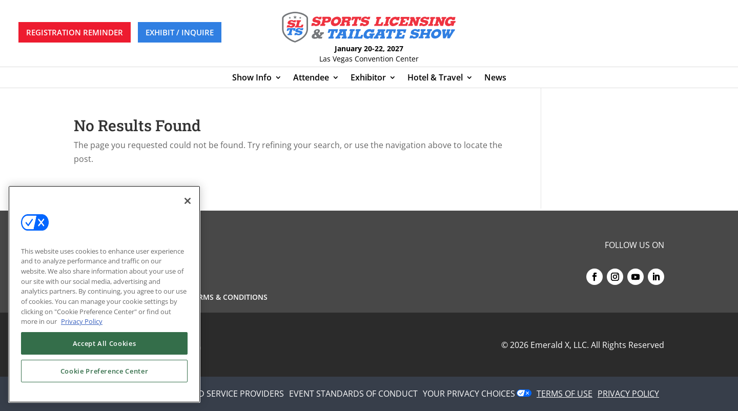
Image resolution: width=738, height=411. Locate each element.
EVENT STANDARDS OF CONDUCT (353, 393)
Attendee (311, 78)
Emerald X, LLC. (559, 345)
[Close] (187, 201)
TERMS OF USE (564, 393)
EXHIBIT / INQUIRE (180, 32)
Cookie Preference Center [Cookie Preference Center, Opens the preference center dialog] (104, 371)
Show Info (252, 78)
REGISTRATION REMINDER (74, 32)
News (495, 78)
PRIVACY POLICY (628, 393)
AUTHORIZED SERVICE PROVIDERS (219, 393)
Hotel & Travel (435, 78)
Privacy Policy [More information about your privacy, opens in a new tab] (81, 321)
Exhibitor (368, 78)
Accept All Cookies (104, 343)
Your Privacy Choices (469, 393)
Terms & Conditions (229, 298)
